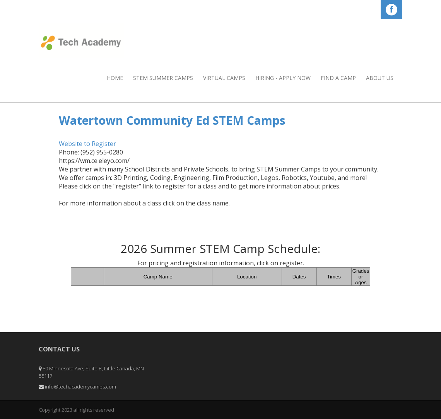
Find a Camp (338, 77)
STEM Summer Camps (163, 77)
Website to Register (87, 143)
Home (115, 77)
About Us (379, 77)
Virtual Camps (224, 77)
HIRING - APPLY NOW (283, 77)
